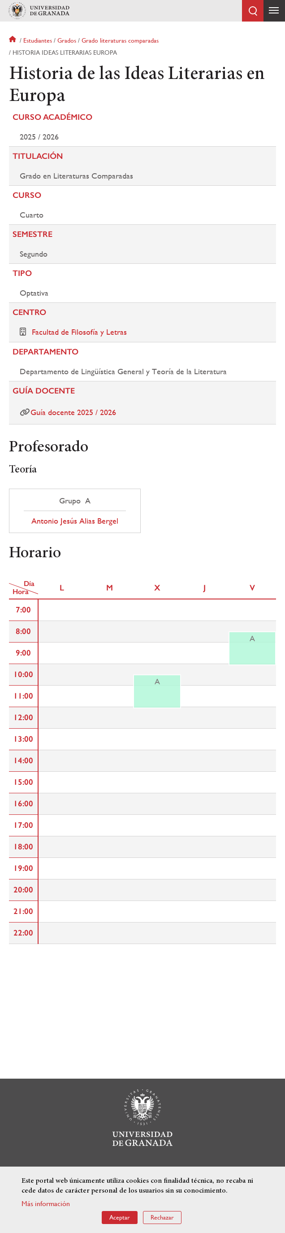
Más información (46, 1203)
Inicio (13, 40)
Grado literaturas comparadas (120, 40)
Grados (66, 40)
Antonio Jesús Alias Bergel (74, 520)
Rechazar (162, 1217)
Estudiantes (37, 40)
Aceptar (119, 1217)
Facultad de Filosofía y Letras (79, 332)
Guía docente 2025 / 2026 (73, 412)
